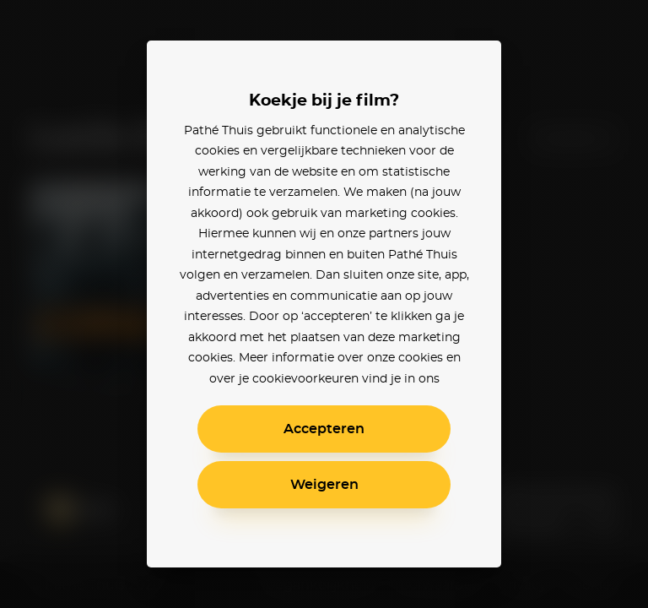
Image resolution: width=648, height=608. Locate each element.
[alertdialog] (324, 304)
